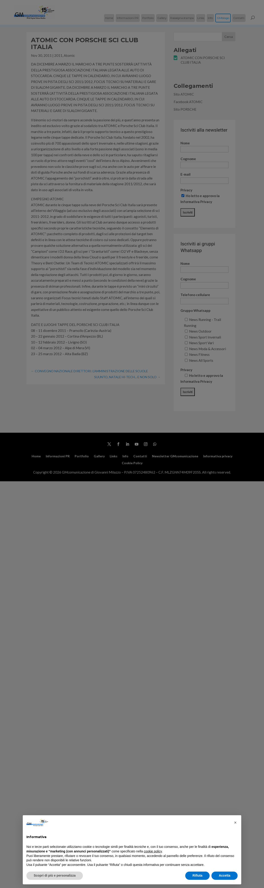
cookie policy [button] (153, 851)
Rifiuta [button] (198, 875)
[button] (235, 822)
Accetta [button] (224, 875)
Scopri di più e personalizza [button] (55, 875)
